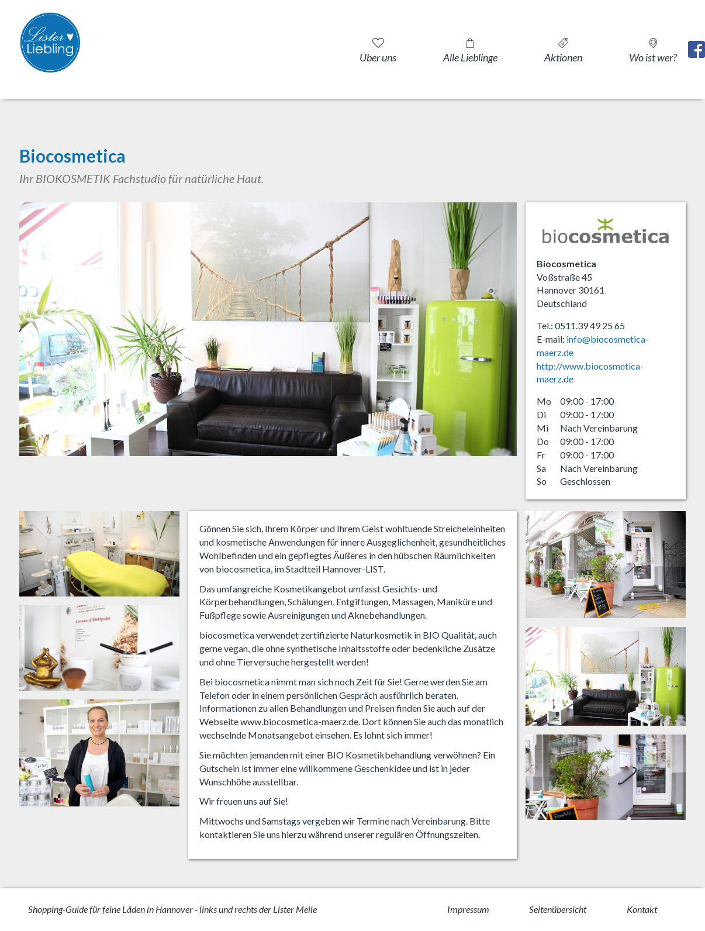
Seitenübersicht (557, 909)
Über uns (378, 57)
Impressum (468, 909)
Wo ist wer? (653, 57)
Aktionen (563, 57)
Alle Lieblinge (470, 57)
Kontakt (642, 909)
